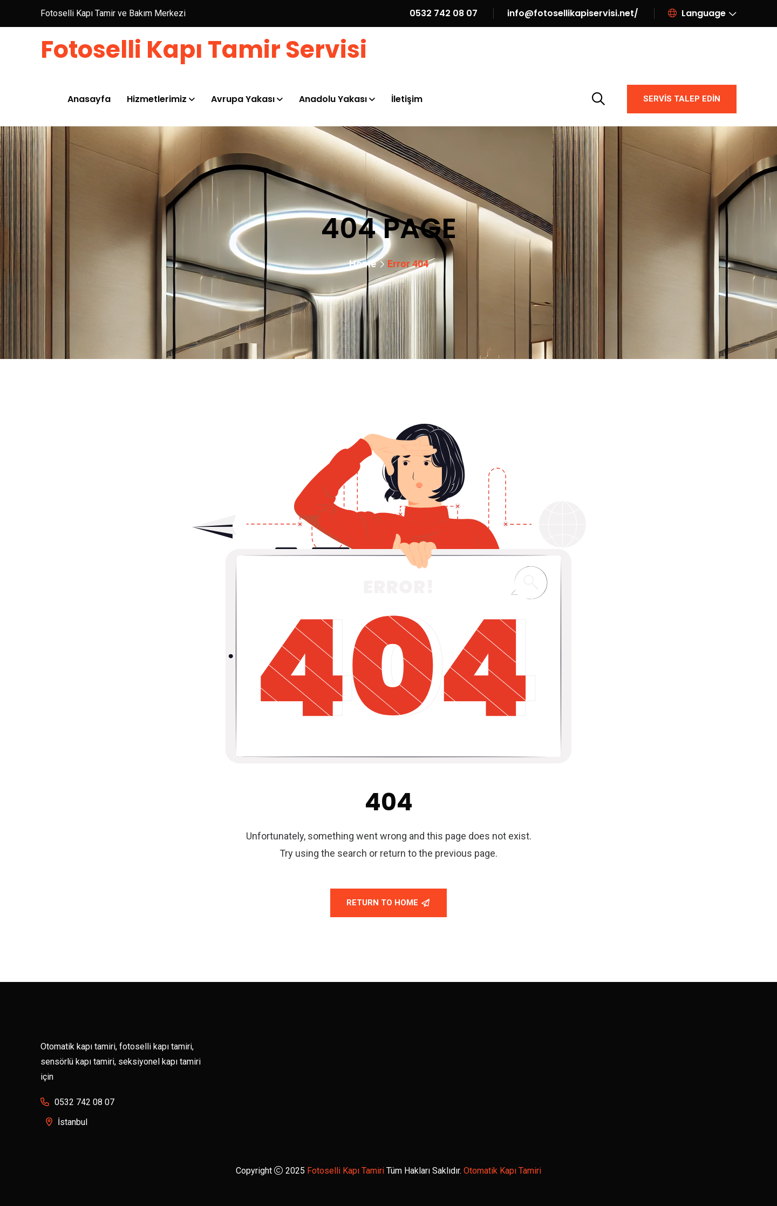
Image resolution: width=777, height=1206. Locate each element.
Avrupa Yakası (243, 99)
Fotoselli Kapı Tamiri (345, 1171)
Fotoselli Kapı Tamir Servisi (203, 49)
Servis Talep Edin (681, 99)
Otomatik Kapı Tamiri (502, 1171)
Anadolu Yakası (333, 99)
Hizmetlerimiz (157, 99)
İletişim (406, 99)
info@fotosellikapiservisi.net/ (572, 13)
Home (362, 263)
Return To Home (388, 902)
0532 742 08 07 (444, 13)
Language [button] (697, 13)
